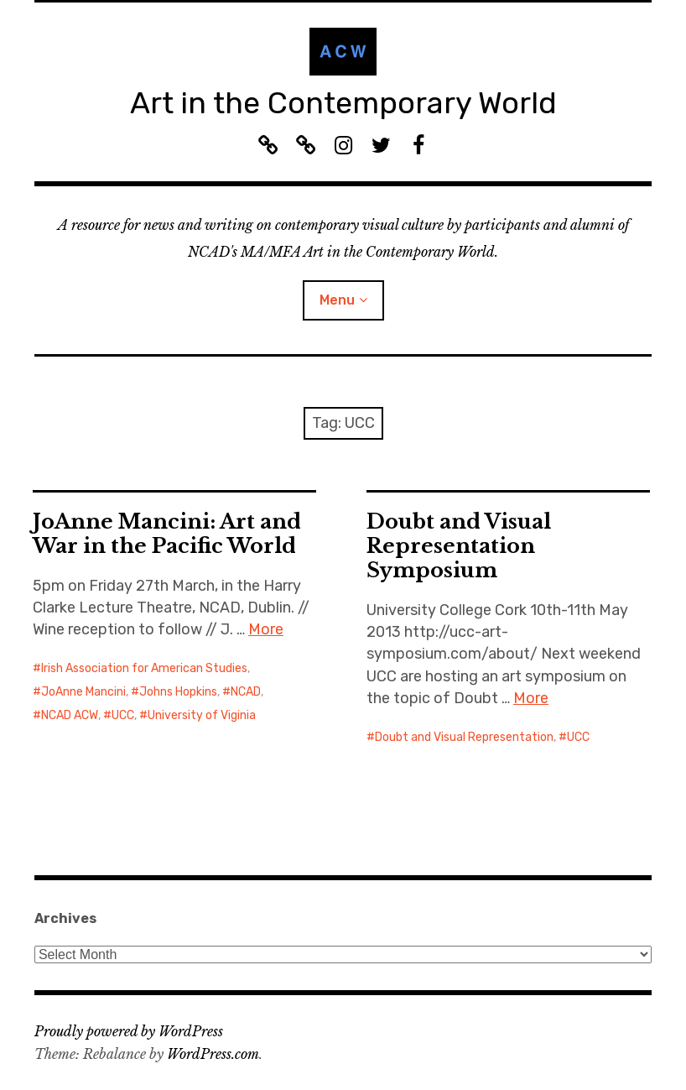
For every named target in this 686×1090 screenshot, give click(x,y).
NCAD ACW (69, 715)
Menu (337, 300)
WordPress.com (213, 1054)
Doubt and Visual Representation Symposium (458, 545)
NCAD (246, 692)
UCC (123, 715)
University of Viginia (202, 715)
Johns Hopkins (178, 692)
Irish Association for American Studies (144, 668)
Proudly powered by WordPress (128, 1031)
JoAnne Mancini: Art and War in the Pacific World (167, 533)
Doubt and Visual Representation (464, 737)
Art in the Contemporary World (343, 103)
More (265, 629)
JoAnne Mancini (83, 692)
